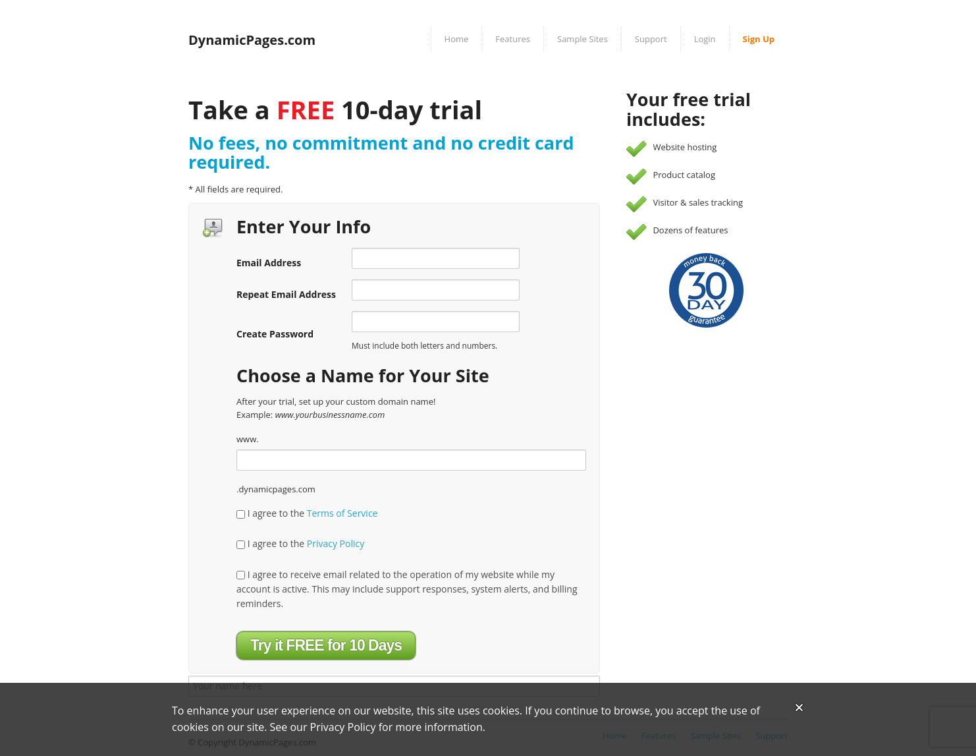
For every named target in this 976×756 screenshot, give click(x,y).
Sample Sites (582, 39)
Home (457, 39)
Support (651, 39)
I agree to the (306, 513)
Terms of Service (342, 513)
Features (512, 39)
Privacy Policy (335, 543)
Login (705, 39)
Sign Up (758, 39)
